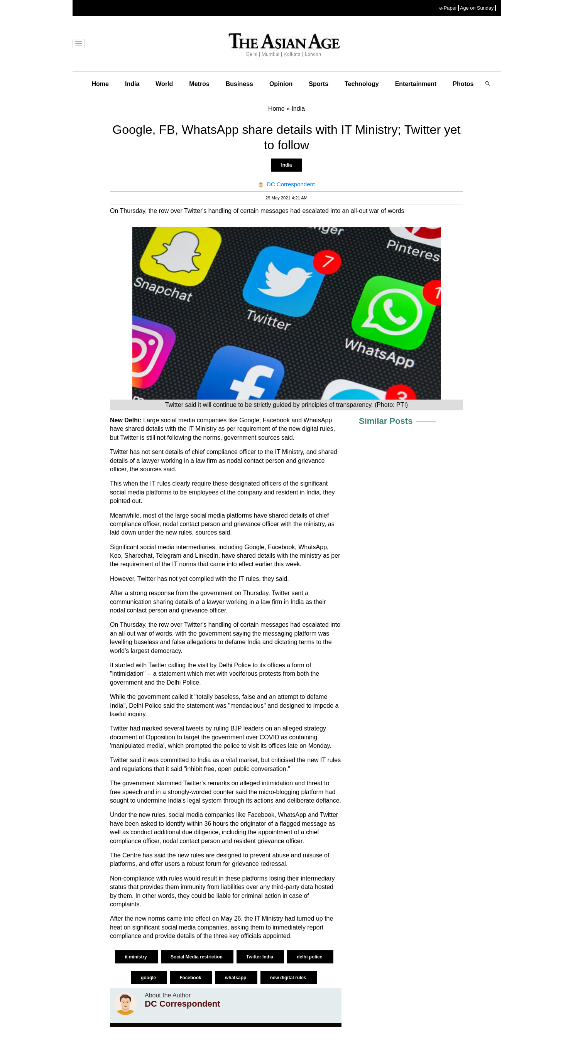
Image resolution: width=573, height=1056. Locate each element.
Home (100, 84)
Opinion (280, 84)
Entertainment (416, 84)
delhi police (310, 957)
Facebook (191, 977)
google (149, 977)
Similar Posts (385, 421)
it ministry (136, 957)
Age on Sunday (477, 8)
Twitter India (260, 957)
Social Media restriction (197, 957)
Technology (362, 84)
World (164, 84)
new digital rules (289, 977)
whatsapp (236, 977)
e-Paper (448, 8)
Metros (199, 84)
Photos (463, 84)
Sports (318, 84)
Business (239, 84)
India (132, 84)
